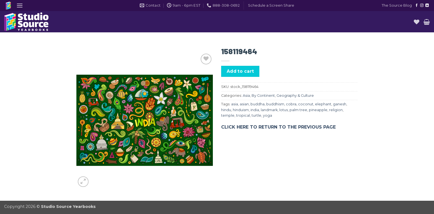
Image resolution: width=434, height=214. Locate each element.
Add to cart (240, 71)
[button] (19, 5)
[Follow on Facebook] (416, 5)
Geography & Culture (295, 95)
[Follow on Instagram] (421, 5)
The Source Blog (397, 5)
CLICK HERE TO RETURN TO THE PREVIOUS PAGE (278, 127)
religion (336, 110)
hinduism (241, 110)
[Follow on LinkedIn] (427, 5)
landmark (269, 110)
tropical (243, 115)
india (254, 110)
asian (244, 104)
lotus (283, 110)
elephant (323, 104)
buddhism (275, 104)
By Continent (263, 95)
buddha (257, 104)
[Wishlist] (416, 22)
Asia (246, 95)
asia (234, 104)
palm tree (298, 110)
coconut (305, 104)
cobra (291, 104)
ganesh (339, 104)
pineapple (318, 110)
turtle (256, 115)
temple (227, 115)
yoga (267, 115)
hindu (226, 110)
